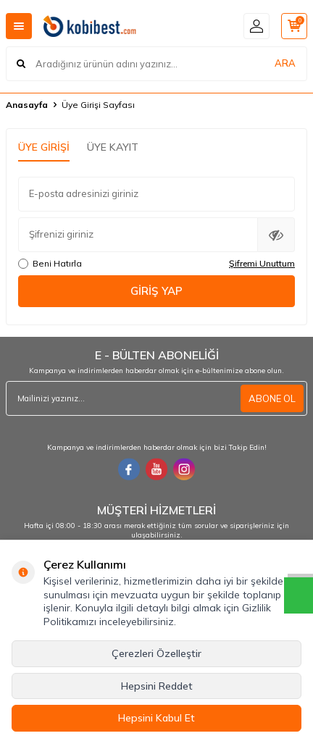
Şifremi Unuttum (262, 263)
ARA (285, 63)
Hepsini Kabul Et (156, 717)
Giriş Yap (156, 291)
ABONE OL (272, 398)
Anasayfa (27, 104)
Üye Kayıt (112, 147)
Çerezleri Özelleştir (156, 653)
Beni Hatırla (50, 263)
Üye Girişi (44, 147)
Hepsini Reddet (157, 685)
